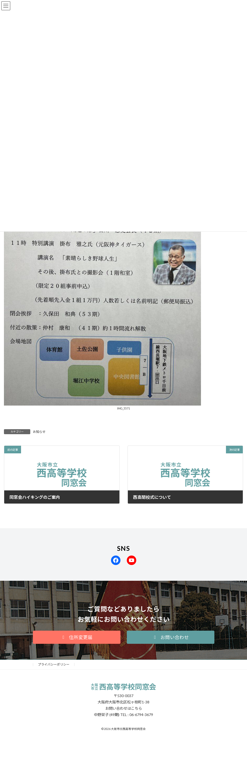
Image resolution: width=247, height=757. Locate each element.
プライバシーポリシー (53, 664)
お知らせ (39, 432)
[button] (76, 637)
